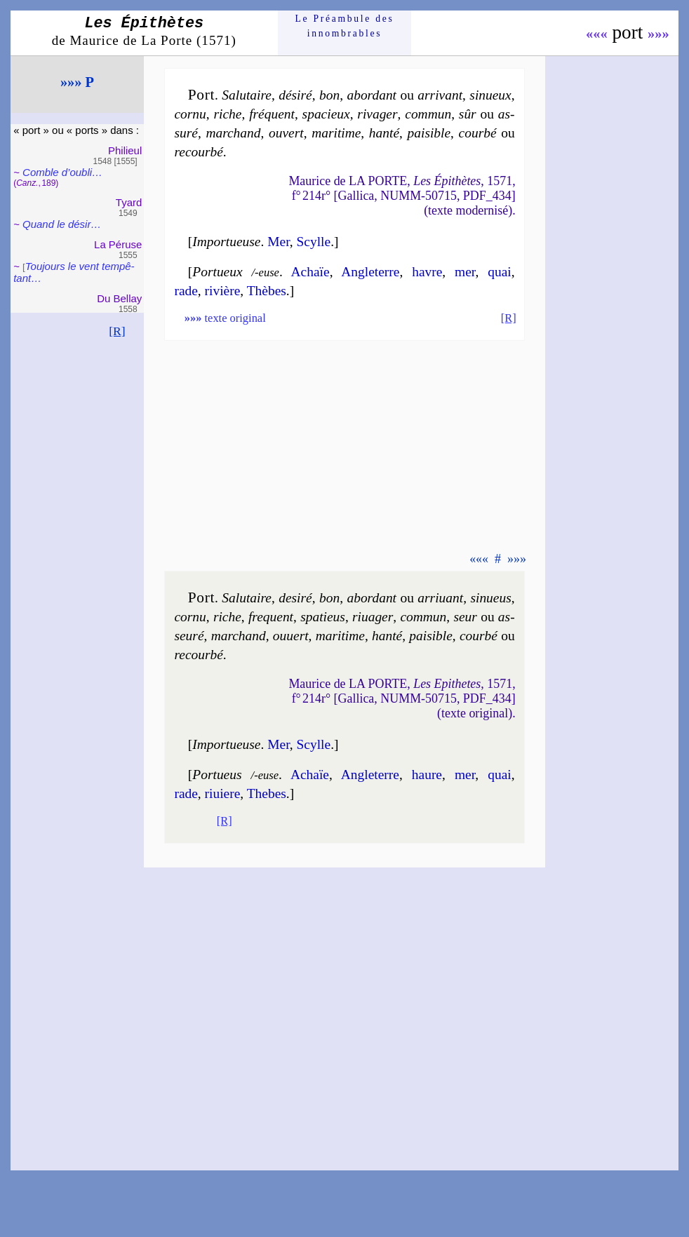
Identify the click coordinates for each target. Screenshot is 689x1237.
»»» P (77, 82)
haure (427, 774)
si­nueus (490, 597)
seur (464, 616)
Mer (278, 241)
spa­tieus (322, 616)
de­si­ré (295, 597)
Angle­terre (370, 271)
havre (427, 271)
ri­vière (223, 290)
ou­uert (291, 635)
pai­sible (429, 133)
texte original (225, 318)
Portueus (216, 774)
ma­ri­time (336, 133)
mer (465, 271)
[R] (117, 331)
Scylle (314, 241)
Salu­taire (247, 95)
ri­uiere (223, 793)
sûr (467, 114)
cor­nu (190, 114)
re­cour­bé (198, 151)
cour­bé (478, 133)
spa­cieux (326, 114)
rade (185, 290)
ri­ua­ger (372, 616)
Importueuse (226, 241)
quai (499, 271)
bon (329, 95)
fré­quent (272, 114)
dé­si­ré (295, 95)
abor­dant (371, 95)
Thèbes (266, 290)
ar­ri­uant (440, 597)
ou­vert (286, 133)
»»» (658, 33)
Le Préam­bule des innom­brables (344, 25)
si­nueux (490, 95)
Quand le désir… (61, 224)
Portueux (217, 271)
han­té (384, 133)
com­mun (428, 114)
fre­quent (270, 616)
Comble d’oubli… (62, 172)
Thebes (266, 793)
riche (227, 114)
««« (597, 33)
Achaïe (310, 271)
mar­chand (233, 133)
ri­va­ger (377, 114)
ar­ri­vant (439, 95)
